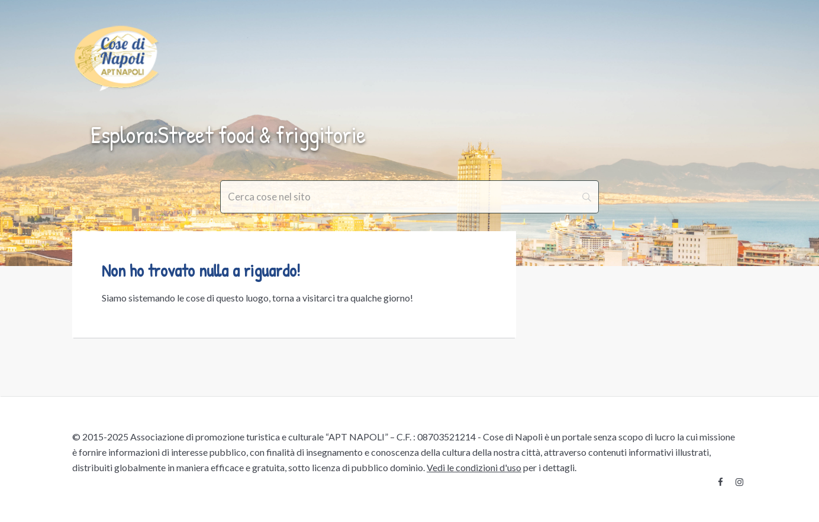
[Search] (409, 196)
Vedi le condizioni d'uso (474, 467)
